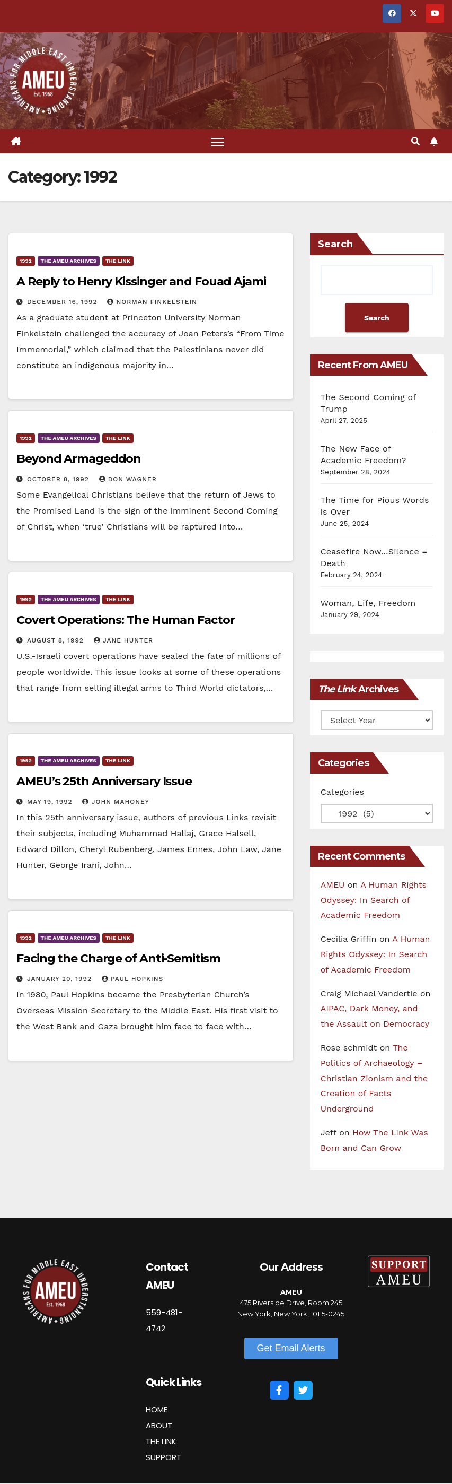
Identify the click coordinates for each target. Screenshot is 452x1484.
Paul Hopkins (132, 979)
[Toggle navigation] (218, 141)
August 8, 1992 (56, 640)
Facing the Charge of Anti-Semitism (118, 958)
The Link (117, 261)
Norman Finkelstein (152, 302)
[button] (415, 141)
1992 (26, 261)
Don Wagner (128, 479)
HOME (156, 1409)
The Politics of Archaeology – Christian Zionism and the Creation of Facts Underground (374, 1078)
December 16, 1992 (63, 302)
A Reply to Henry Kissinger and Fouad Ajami (141, 281)
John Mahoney (115, 801)
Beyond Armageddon (78, 459)
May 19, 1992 (51, 801)
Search (335, 244)
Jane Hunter (123, 640)
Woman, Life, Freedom (368, 603)
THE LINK (161, 1441)
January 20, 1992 (60, 979)
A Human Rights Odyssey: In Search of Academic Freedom (374, 900)
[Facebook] (279, 1390)
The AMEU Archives (68, 261)
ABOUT (159, 1425)
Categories (342, 792)
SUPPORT (163, 1457)
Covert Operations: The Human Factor (125, 620)
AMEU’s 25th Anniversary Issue (104, 781)
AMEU (333, 885)
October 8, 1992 (59, 479)
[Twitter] (303, 1390)
